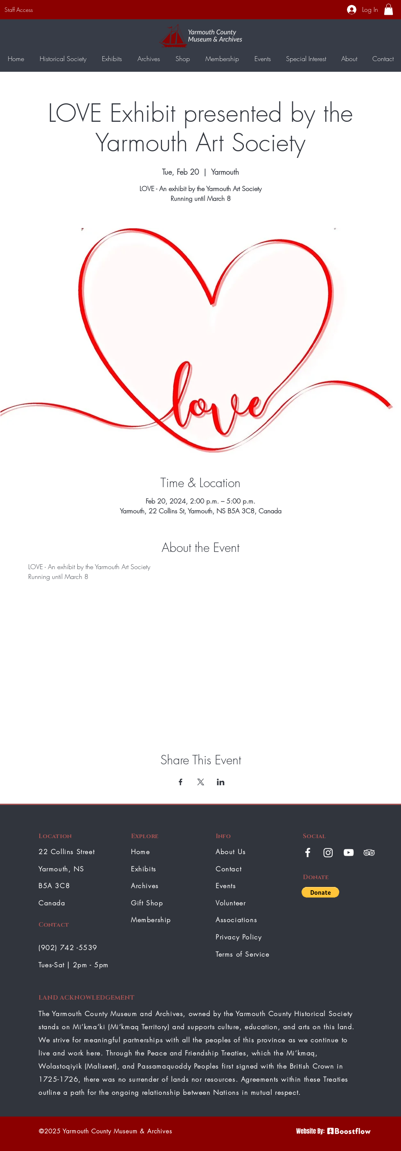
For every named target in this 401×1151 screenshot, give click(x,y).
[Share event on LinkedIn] (221, 782)
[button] (388, 9)
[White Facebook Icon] (308, 852)
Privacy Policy (238, 936)
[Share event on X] (201, 782)
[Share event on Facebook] (181, 782)
